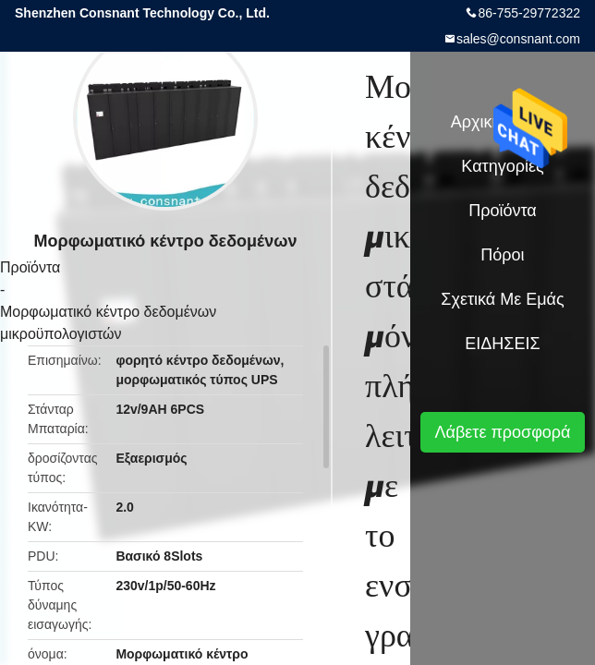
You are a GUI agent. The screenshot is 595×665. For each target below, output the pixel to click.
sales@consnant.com (518, 38)
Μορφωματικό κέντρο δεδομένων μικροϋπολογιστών (108, 323)
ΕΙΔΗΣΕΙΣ (502, 343)
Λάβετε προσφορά (502, 432)
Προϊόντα (30, 267)
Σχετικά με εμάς (502, 299)
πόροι (502, 255)
